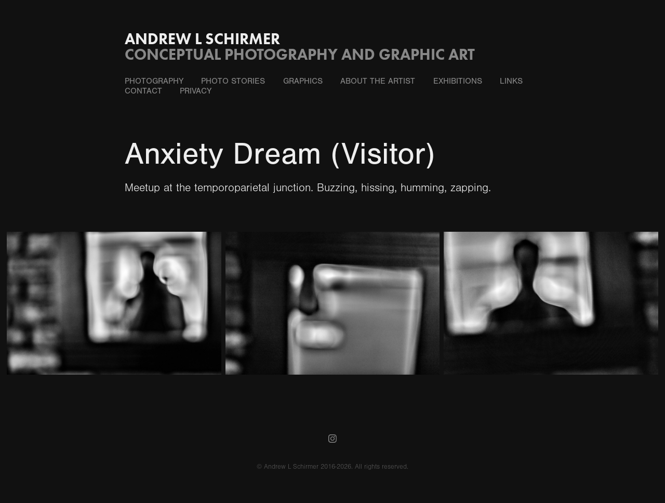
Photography (154, 81)
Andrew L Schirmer (202, 38)
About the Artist (377, 81)
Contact (143, 91)
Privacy (195, 91)
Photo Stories (233, 81)
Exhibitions (457, 81)
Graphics (303, 81)
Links (511, 81)
